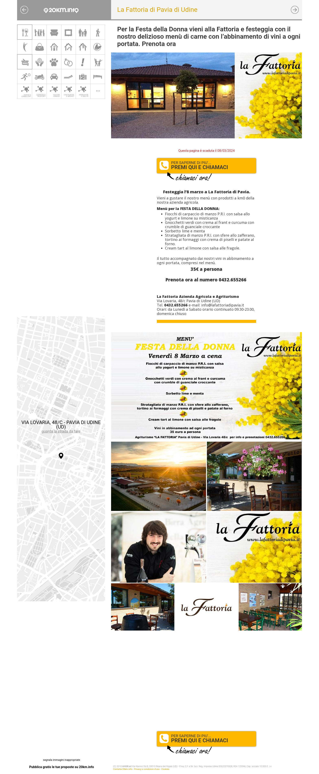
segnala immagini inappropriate (61, 759)
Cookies (165, 769)
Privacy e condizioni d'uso (147, 769)
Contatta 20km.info (122, 769)
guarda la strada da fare (61, 431)
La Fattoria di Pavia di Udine (157, 9)
